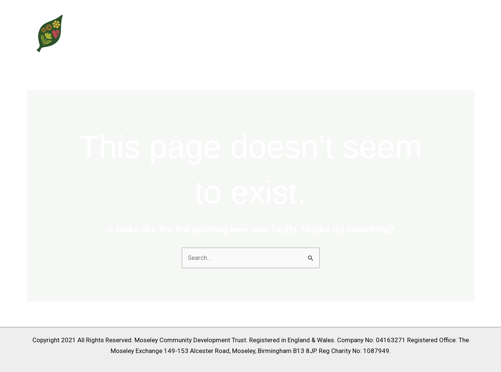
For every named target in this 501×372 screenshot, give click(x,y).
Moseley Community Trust (153, 32)
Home (345, 32)
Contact (454, 32)
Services (413, 32)
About (377, 32)
